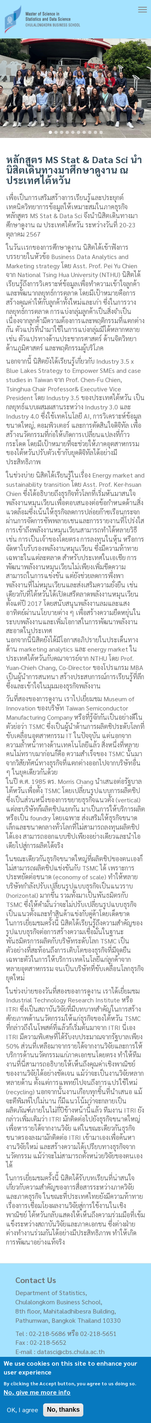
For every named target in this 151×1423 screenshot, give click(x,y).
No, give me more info (37, 1392)
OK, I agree (22, 1409)
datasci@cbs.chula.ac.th (71, 1351)
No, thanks (63, 1409)
